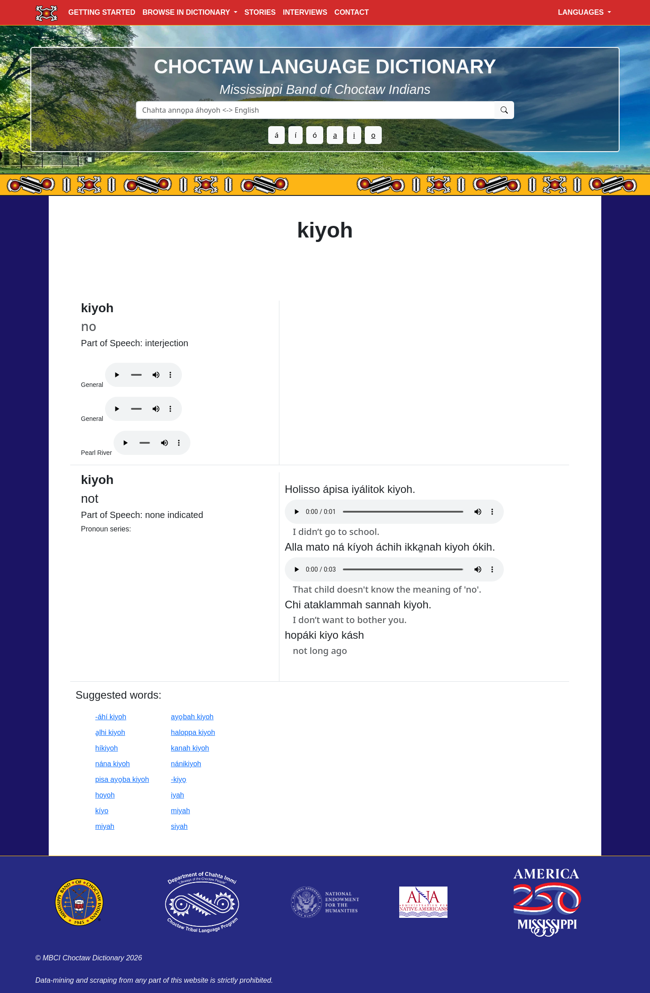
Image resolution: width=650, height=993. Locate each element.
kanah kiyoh (190, 748)
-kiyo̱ (178, 779)
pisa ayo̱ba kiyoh (122, 779)
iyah (177, 795)
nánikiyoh (186, 764)
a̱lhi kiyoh (110, 732)
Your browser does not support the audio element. (143, 375)
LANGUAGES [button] (582, 12)
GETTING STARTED (101, 12)
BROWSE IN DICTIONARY (187, 12)
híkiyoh (106, 748)
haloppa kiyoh (193, 732)
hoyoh (105, 795)
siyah (179, 826)
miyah (180, 811)
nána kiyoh (112, 764)
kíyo (101, 811)
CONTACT (351, 12)
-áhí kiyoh (110, 717)
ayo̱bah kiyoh (192, 717)
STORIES (260, 12)
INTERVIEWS (305, 12)
